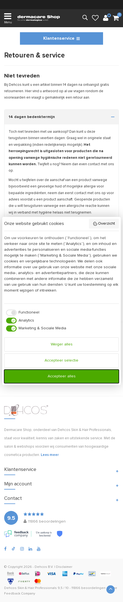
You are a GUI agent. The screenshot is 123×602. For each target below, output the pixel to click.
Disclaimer (64, 567)
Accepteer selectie (61, 360)
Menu (8, 18)
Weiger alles (62, 344)
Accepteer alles (62, 376)
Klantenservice (61, 38)
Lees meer (50, 455)
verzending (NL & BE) (61, 4)
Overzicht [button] (104, 223)
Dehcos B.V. (44, 567)
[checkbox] (21, 313)
